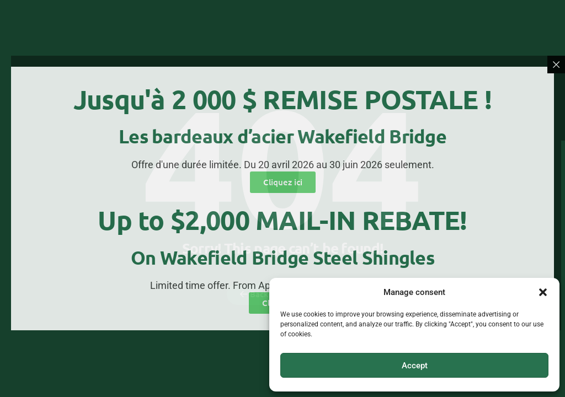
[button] (542, 292)
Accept (415, 366)
